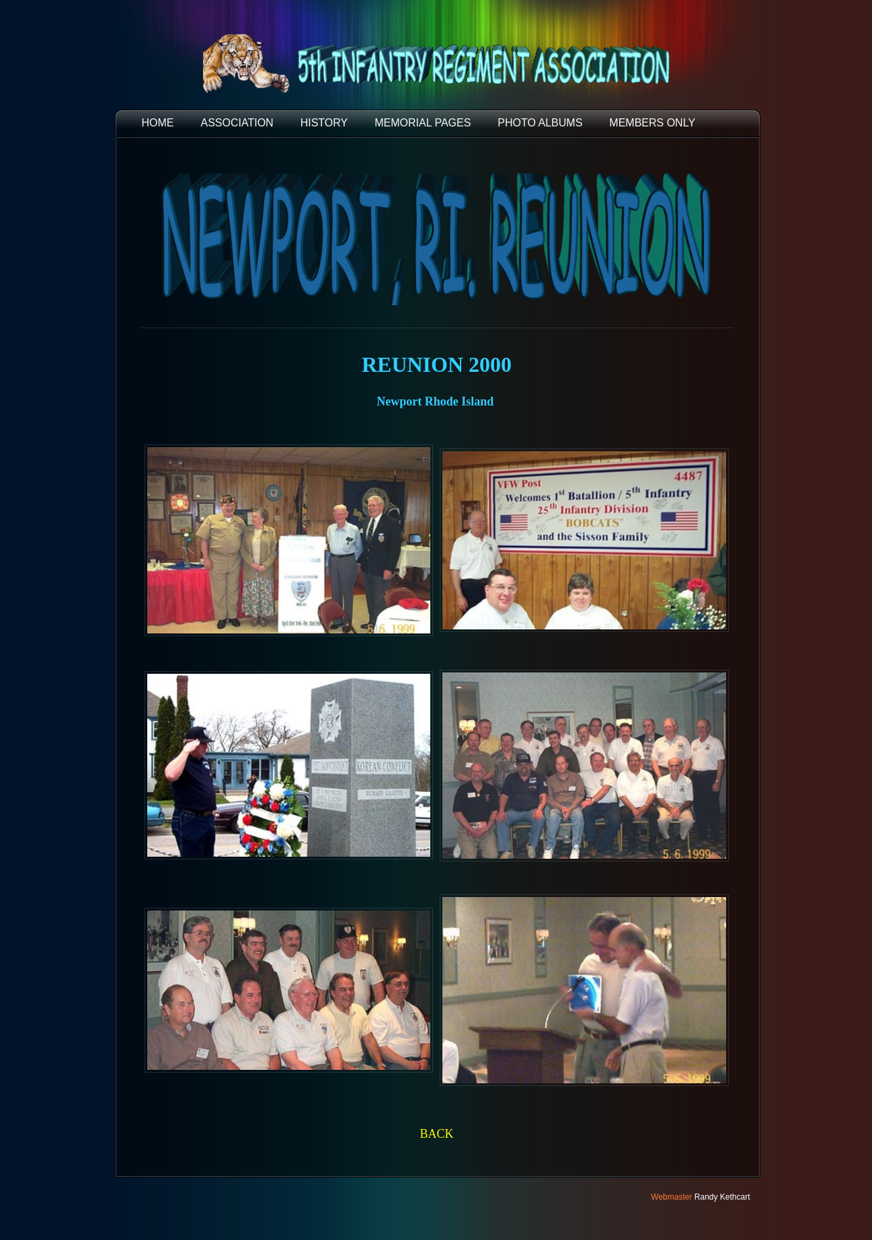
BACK (436, 1133)
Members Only (652, 122)
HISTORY (324, 122)
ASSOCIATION (237, 122)
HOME (158, 122)
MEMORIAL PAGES (422, 122)
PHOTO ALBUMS (540, 122)
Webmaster (671, 1197)
